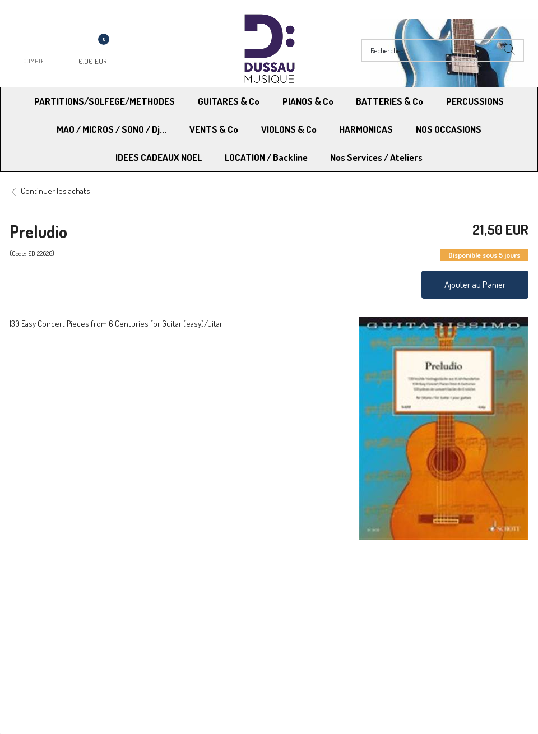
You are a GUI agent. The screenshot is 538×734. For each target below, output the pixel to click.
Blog (405, 618)
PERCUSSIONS (475, 101)
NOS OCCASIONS (448, 129)
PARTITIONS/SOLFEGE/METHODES (104, 101)
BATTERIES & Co (389, 101)
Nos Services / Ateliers (376, 157)
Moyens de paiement (181, 589)
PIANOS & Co (307, 101)
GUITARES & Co (228, 101)
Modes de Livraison (52, 589)
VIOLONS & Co (289, 129)
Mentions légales (426, 589)
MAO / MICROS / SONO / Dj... (111, 129)
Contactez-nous (173, 618)
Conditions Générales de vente (324, 589)
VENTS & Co (213, 129)
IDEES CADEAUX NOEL (158, 157)
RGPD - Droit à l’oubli (53, 618)
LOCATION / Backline (266, 157)
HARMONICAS (366, 129)
